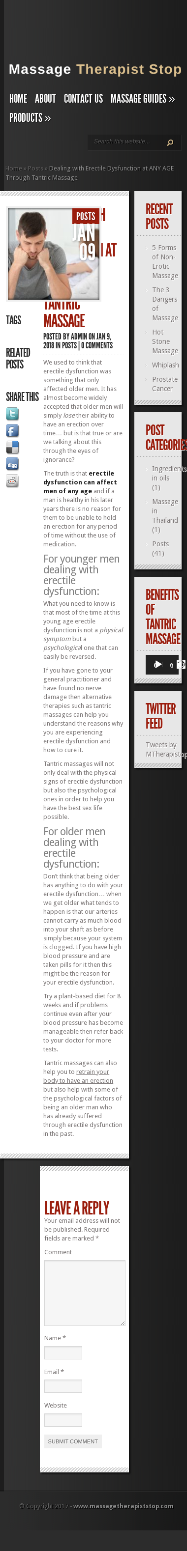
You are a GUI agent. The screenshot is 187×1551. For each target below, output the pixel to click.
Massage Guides (143, 99)
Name (55, 1350)
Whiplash (165, 365)
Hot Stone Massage (165, 341)
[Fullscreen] (181, 665)
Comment (58, 1252)
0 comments (97, 345)
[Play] (158, 665)
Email (54, 1383)
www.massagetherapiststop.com (123, 1518)
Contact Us (83, 99)
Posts (35, 168)
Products (30, 118)
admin (79, 336)
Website (55, 1417)
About (45, 99)
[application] (162, 665)
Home (18, 99)
